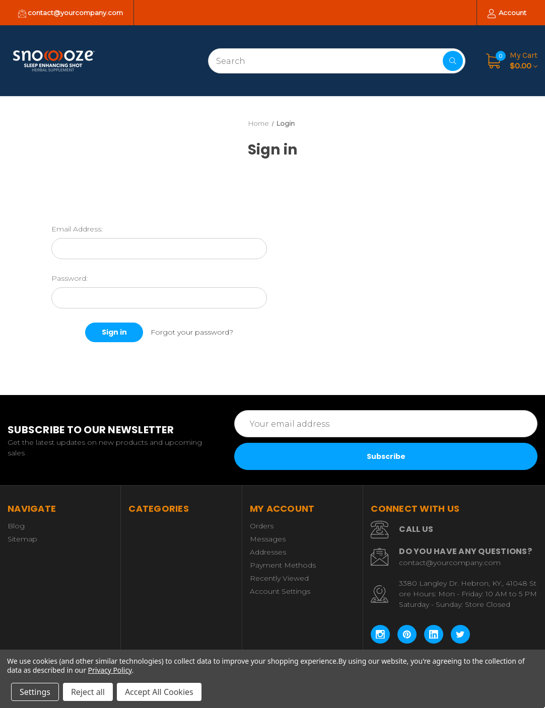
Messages (268, 538)
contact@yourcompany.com (70, 13)
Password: (69, 278)
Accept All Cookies (159, 691)
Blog (16, 525)
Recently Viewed (279, 578)
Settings (35, 691)
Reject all (88, 691)
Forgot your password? (192, 332)
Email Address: (77, 228)
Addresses (268, 552)
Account (507, 13)
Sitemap (22, 538)
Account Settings (280, 591)
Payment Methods (283, 565)
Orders (262, 525)
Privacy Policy (110, 670)
